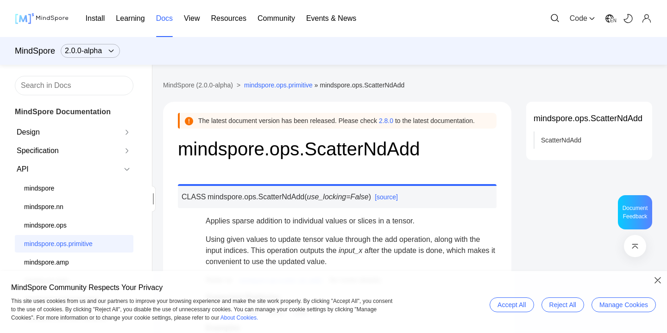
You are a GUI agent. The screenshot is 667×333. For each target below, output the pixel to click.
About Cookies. (239, 317)
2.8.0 (386, 120)
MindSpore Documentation (63, 112)
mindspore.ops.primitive (58, 243)
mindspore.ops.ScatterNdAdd (588, 118)
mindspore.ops (45, 225)
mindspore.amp (46, 262)
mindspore (39, 188)
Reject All (562, 304)
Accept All (511, 304)
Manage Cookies (623, 304)
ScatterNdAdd (561, 140)
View (192, 18)
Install (95, 18)
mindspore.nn (43, 206)
